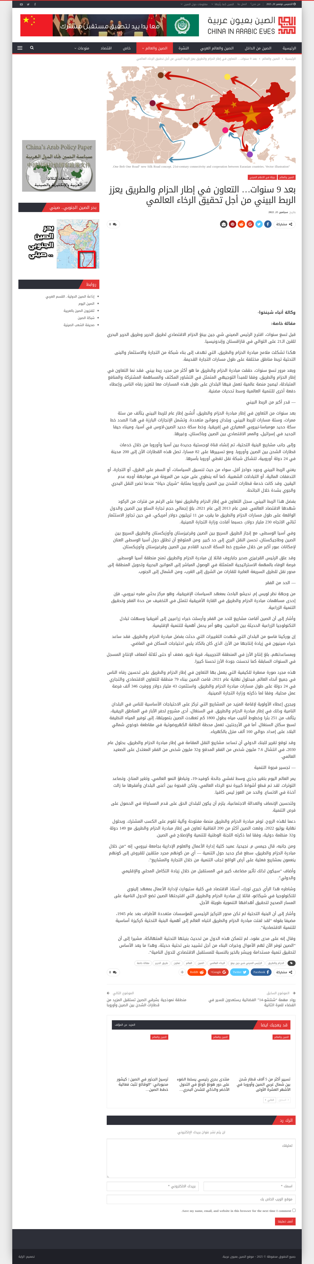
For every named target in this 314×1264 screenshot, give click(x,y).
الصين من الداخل (258, 48)
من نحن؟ (255, 4)
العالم (189, 963)
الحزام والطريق (276, 963)
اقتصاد (106, 48)
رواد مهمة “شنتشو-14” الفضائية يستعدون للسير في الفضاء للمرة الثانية (252, 1002)
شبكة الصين (86, 318)
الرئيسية (289, 48)
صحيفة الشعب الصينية (79, 325)
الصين (201, 963)
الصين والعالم (156, 48)
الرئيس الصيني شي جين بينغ (246, 963)
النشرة (184, 48)
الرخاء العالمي (217, 963)
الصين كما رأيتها (224, 4)
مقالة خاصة (143, 963)
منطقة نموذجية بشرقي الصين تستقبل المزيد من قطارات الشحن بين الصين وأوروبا (146, 1002)
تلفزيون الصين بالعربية (79, 311)
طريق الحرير (161, 963)
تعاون (177, 963)
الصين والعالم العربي (217, 48)
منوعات (83, 48)
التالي (269, 1099)
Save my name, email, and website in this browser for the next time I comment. (236, 1210)
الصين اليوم (86, 304)
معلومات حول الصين (196, 4)
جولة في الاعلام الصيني (262, 177)
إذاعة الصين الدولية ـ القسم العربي (70, 296)
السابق (283, 1099)
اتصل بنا (242, 4)
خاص (127, 48)
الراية (21, 1256)
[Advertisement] (201, 266)
